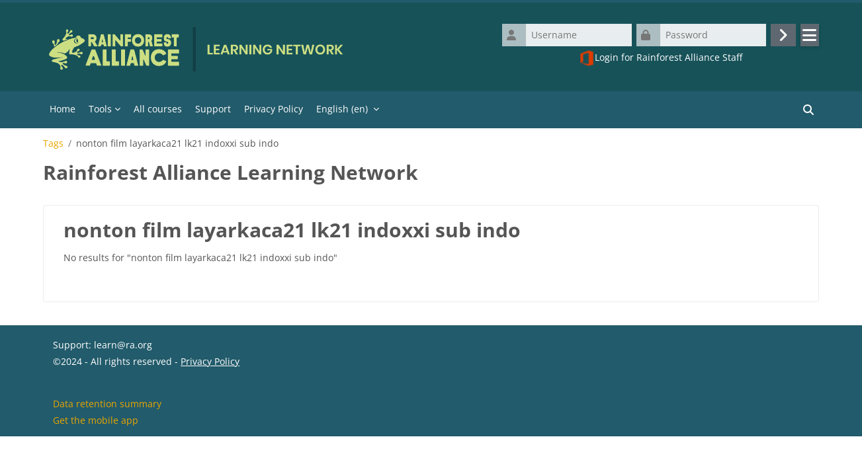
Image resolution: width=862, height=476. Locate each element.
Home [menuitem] (62, 108)
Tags (53, 143)
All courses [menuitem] (158, 108)
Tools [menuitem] (100, 108)
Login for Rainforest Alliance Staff (660, 58)
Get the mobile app (95, 458)
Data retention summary (107, 442)
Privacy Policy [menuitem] (273, 108)
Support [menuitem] (213, 108)
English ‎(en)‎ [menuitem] (342, 108)
